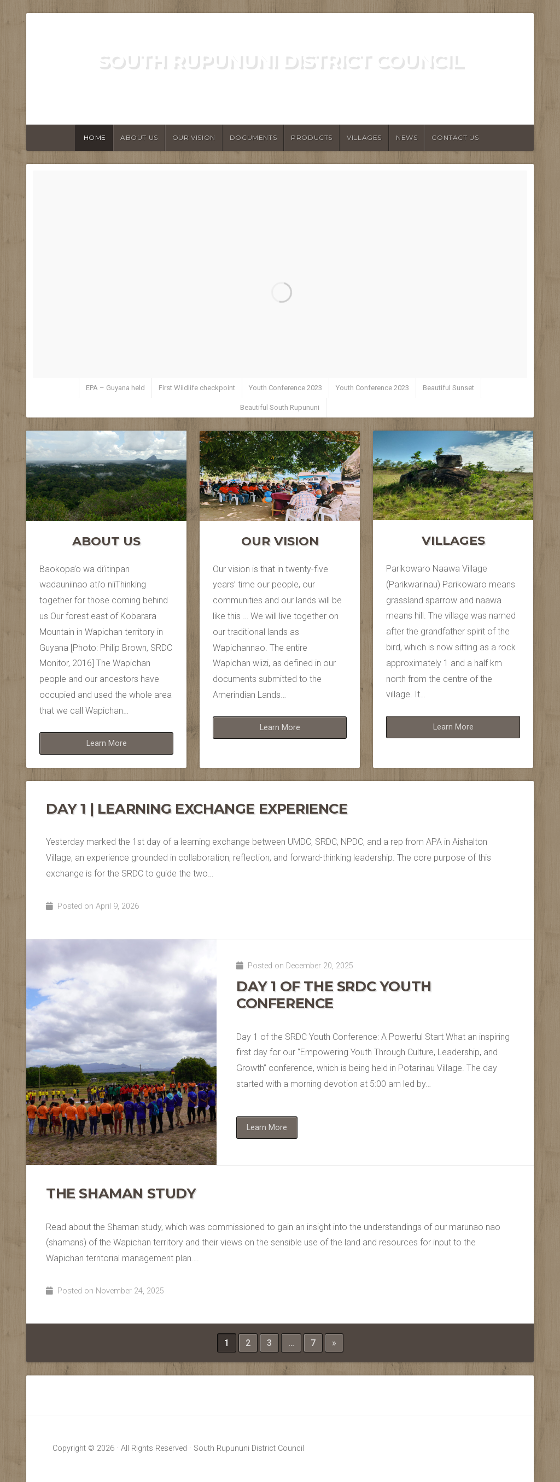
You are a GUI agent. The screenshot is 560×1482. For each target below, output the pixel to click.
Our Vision (193, 137)
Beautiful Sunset (448, 388)
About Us (139, 137)
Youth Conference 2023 (285, 388)
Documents (253, 137)
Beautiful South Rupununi (279, 407)
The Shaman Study (121, 1193)
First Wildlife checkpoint (197, 388)
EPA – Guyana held (115, 388)
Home (95, 137)
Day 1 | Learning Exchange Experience (197, 808)
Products (311, 137)
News (406, 137)
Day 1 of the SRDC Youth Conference (333, 994)
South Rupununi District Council (280, 60)
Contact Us (455, 137)
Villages (364, 137)
